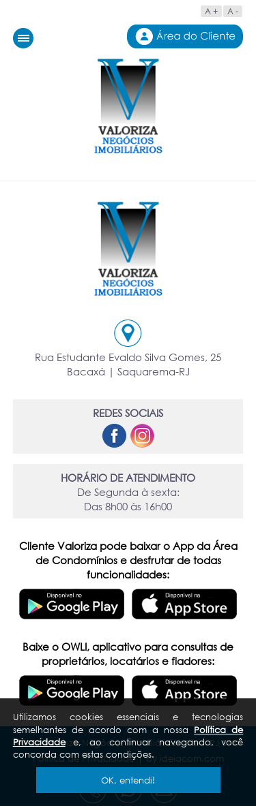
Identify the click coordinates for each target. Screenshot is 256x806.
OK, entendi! (128, 780)
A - (232, 11)
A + (211, 11)
